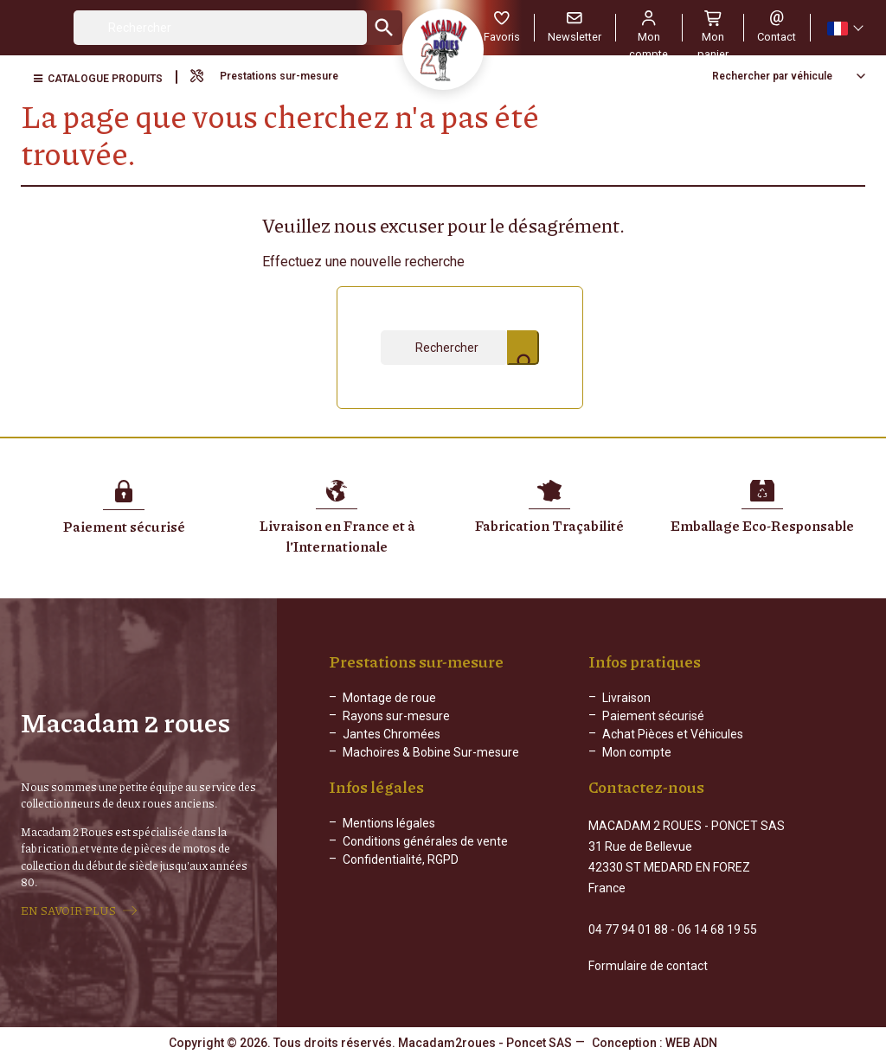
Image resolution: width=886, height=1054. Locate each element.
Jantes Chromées (391, 734)
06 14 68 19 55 (717, 928)
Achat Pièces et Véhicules (672, 734)
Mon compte (636, 752)
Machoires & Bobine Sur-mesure (431, 752)
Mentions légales (389, 837)
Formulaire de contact (648, 964)
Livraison (626, 698)
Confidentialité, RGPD (401, 873)
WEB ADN (691, 1041)
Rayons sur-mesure (396, 716)
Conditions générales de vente (425, 855)
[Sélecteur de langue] (844, 28)
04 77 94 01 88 (628, 928)
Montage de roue (389, 698)
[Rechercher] (220, 27)
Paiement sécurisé (653, 716)
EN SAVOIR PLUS (68, 909)
